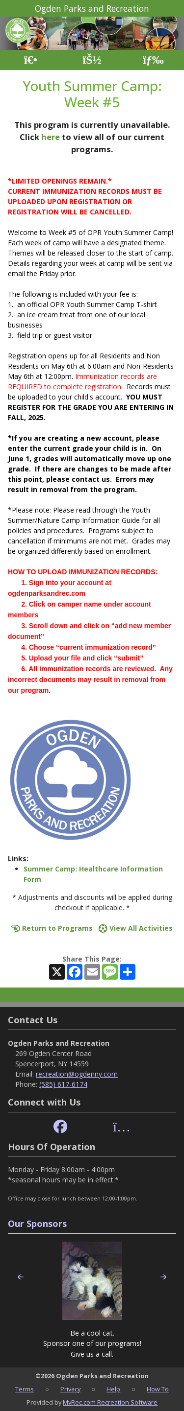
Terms (24, 1389)
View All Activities (136, 928)
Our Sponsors (37, 1223)
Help (113, 1389)
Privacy (70, 1389)
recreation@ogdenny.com (77, 1074)
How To (158, 1389)
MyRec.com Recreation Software (110, 1402)
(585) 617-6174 (63, 1084)
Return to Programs (52, 928)
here (50, 136)
